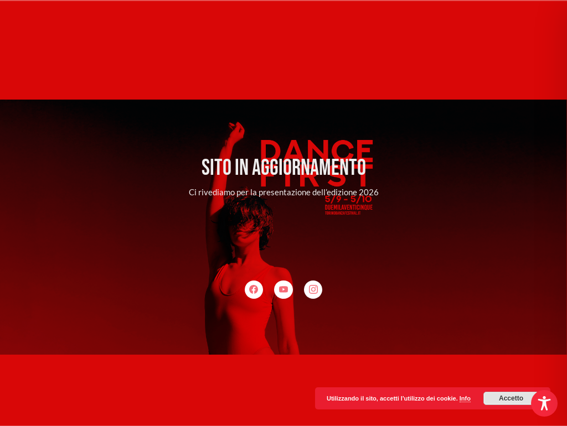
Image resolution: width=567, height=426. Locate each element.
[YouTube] (283, 289)
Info (465, 398)
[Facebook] (254, 289)
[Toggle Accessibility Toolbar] (544, 403)
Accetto (511, 398)
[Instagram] (313, 289)
